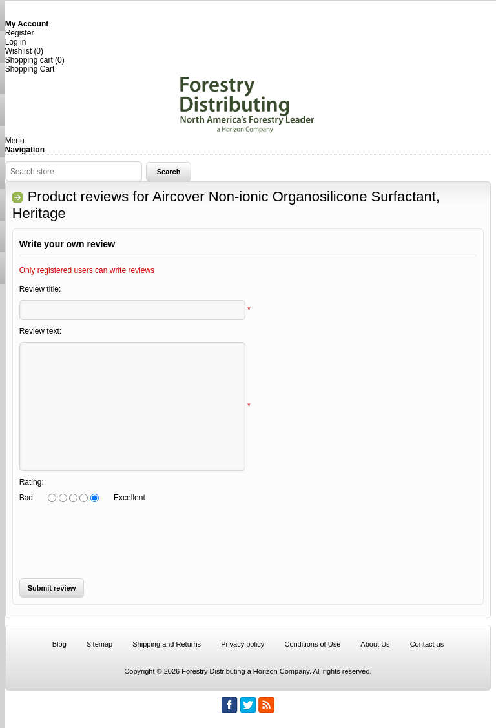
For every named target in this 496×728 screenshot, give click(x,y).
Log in (15, 41)
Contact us (427, 644)
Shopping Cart (30, 69)
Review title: (40, 289)
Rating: (31, 482)
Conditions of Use (312, 644)
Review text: (40, 331)
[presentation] (243, 540)
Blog (59, 644)
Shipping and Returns (166, 644)
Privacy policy (242, 644)
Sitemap (99, 644)
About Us (374, 644)
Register (19, 32)
